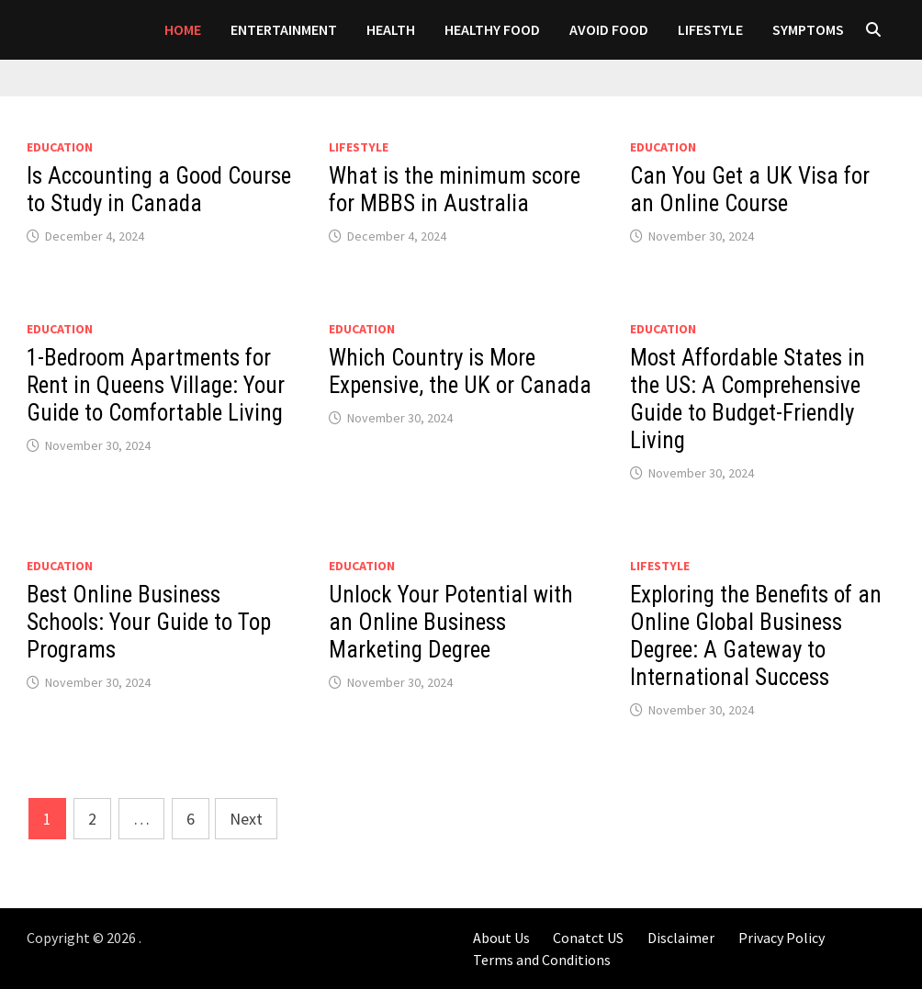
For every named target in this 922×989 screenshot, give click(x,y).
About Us (501, 937)
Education (60, 147)
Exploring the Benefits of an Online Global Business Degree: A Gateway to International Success (756, 636)
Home (182, 29)
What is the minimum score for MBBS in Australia (454, 190)
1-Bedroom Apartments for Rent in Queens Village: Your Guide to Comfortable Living (156, 385)
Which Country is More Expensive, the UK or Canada (460, 371)
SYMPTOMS (808, 29)
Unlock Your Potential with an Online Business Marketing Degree (451, 622)
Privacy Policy (781, 937)
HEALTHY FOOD (492, 29)
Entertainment (283, 29)
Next (246, 818)
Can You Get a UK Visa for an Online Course (750, 190)
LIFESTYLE (710, 29)
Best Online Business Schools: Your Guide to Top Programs (149, 622)
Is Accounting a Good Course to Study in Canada (159, 190)
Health (390, 29)
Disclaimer (680, 937)
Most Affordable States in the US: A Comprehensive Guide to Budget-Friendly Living (747, 399)
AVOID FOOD (608, 29)
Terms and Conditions (542, 959)
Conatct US (588, 937)
